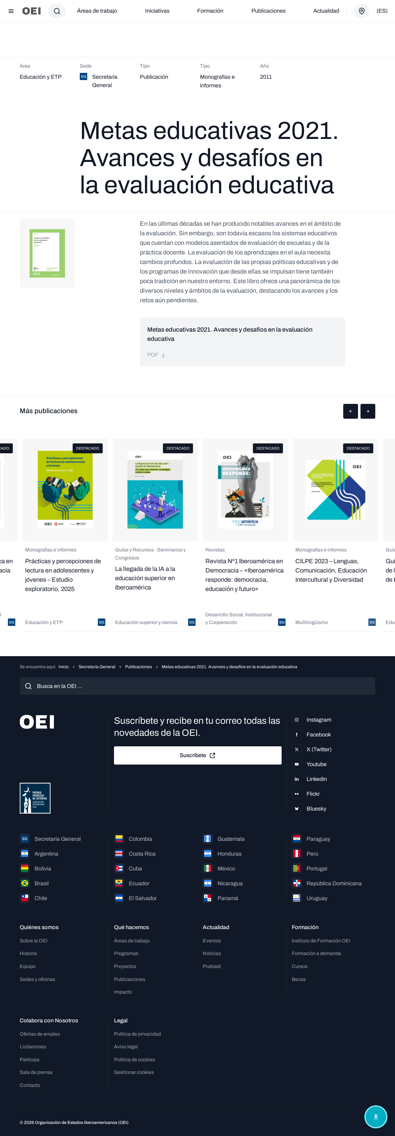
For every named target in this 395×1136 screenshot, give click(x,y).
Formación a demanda (316, 953)
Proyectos (125, 966)
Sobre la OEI (33, 940)
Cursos (299, 966)
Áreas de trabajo (97, 11)
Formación (210, 11)
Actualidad (326, 11)
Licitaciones (33, 1046)
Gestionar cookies (134, 1072)
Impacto (123, 992)
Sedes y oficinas (37, 979)
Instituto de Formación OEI (321, 940)
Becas (299, 979)
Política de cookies (134, 1059)
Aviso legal (126, 1046)
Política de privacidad (137, 1034)
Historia (28, 953)
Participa (29, 1059)
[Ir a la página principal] (31, 11)
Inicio (64, 666)
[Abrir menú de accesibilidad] (376, 1117)
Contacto (30, 1085)
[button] (350, 411)
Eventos (212, 940)
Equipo (27, 966)
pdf (156, 355)
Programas (126, 953)
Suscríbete (198, 755)
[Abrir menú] (11, 11)
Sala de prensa (36, 1072)
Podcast (212, 966)
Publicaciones (268, 11)
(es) (382, 11)
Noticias (212, 953)
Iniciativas (157, 11)
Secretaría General (97, 666)
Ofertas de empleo (40, 1034)
